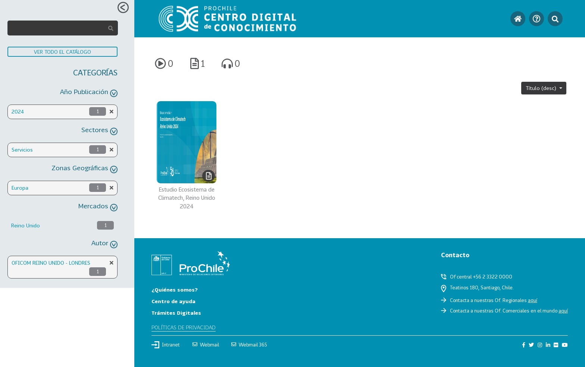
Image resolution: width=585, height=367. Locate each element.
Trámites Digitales (176, 313)
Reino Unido (25, 225)
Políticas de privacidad (183, 327)
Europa (20, 187)
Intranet (165, 344)
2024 (18, 111)
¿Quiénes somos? (174, 289)
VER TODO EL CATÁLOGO (62, 52)
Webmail (206, 345)
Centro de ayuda (173, 301)
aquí (532, 300)
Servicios (22, 149)
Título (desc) (542, 88)
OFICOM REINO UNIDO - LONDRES (51, 262)
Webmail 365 (249, 345)
